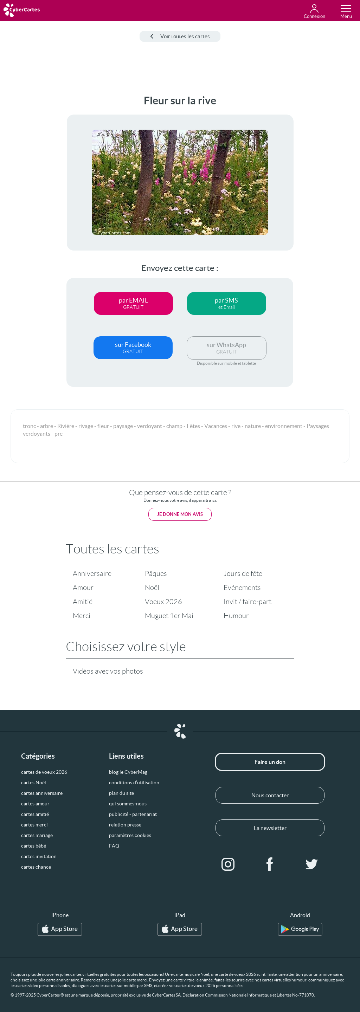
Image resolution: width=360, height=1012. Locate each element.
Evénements (242, 587)
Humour (236, 615)
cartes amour (35, 803)
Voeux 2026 (163, 601)
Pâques (156, 573)
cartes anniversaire (42, 793)
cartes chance (36, 867)
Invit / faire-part (247, 601)
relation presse (125, 825)
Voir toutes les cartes (180, 36)
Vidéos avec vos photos (108, 671)
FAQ (114, 846)
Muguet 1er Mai (169, 615)
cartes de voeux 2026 (44, 772)
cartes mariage (37, 835)
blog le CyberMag (128, 772)
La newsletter (270, 828)
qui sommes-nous (128, 803)
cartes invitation (39, 856)
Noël (152, 587)
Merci (81, 615)
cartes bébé (33, 846)
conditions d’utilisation (134, 782)
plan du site (121, 793)
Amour (83, 587)
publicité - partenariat (133, 814)
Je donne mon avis (180, 514)
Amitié (82, 601)
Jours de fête (243, 573)
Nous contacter (270, 795)
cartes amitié (35, 814)
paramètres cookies (130, 835)
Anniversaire (92, 573)
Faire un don (270, 762)
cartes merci (34, 825)
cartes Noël (33, 782)
